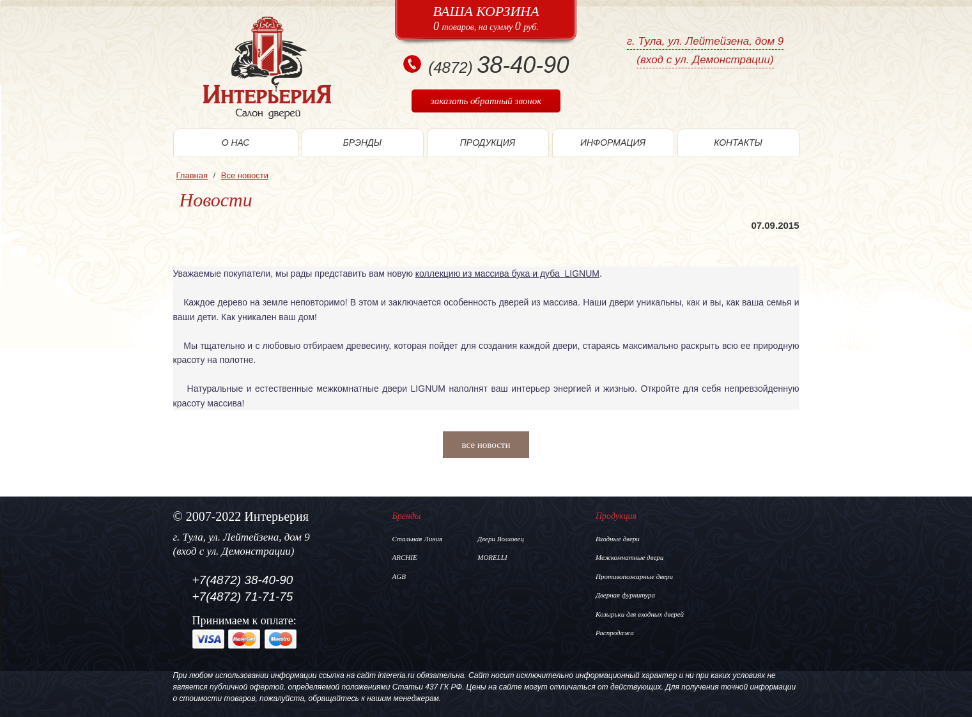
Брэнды (362, 142)
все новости (486, 445)
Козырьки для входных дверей (640, 614)
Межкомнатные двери (629, 557)
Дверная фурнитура (625, 595)
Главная (192, 175)
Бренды (406, 516)
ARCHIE (404, 557)
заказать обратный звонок (486, 101)
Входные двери (618, 539)
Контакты (738, 142)
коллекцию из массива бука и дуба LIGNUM (507, 273)
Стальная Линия (417, 539)
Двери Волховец (500, 539)
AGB (399, 576)
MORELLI (492, 557)
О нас (236, 142)
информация (612, 142)
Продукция (488, 142)
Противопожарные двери (634, 576)
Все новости (244, 175)
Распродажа (615, 632)
